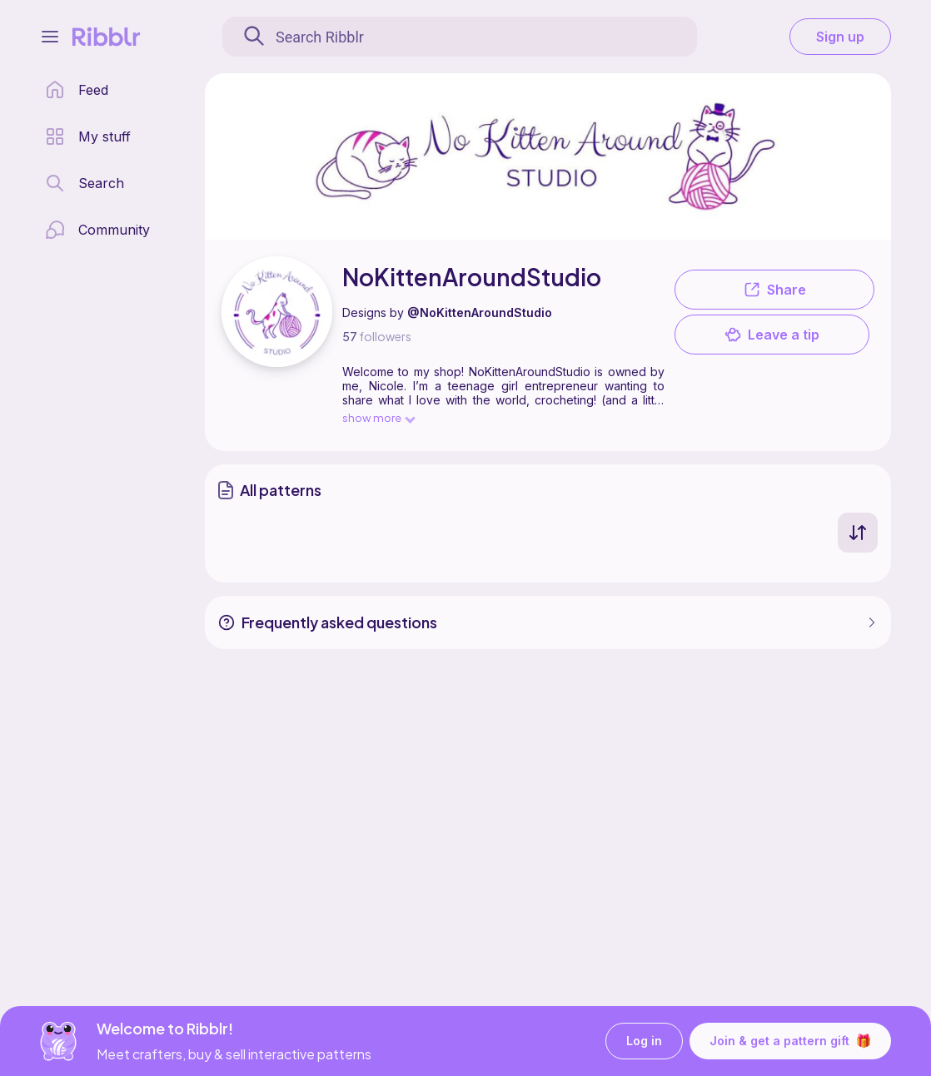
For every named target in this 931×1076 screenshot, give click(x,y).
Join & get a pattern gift (790, 1041)
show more (378, 417)
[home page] (76, 90)
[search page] (84, 183)
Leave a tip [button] (771, 334)
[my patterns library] (88, 136)
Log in (644, 1041)
